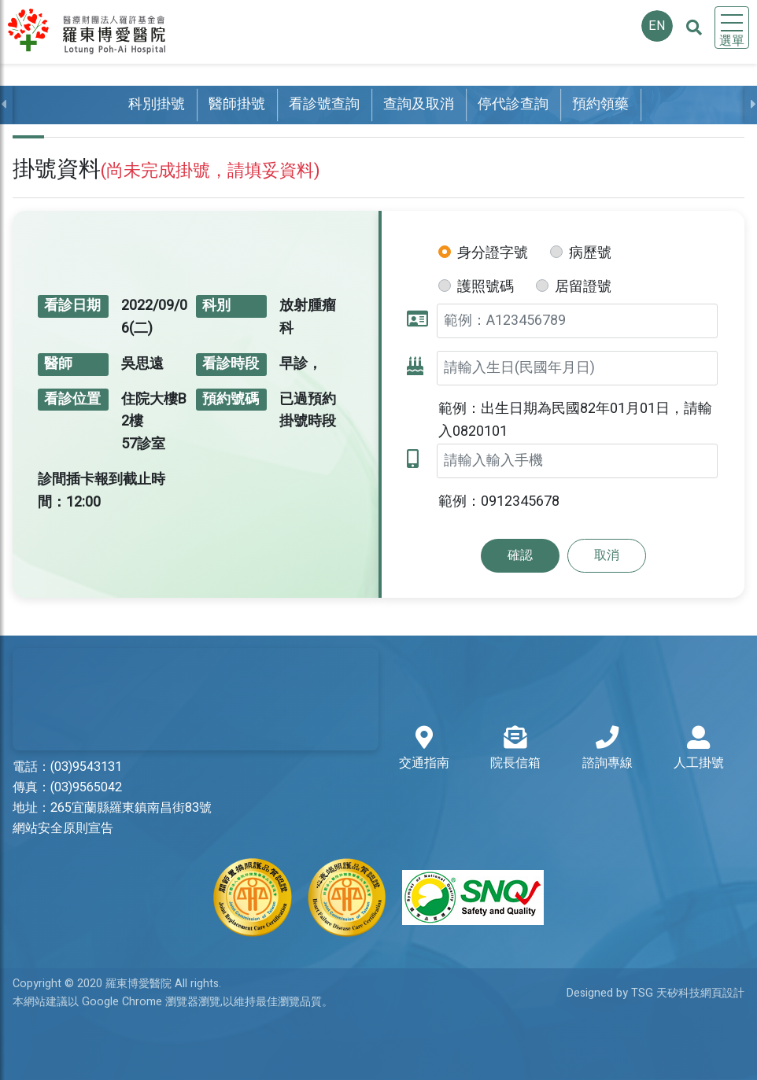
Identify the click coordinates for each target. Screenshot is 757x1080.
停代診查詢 (513, 104)
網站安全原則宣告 (63, 828)
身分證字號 (492, 253)
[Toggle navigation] (732, 27)
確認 (520, 555)
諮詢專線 (607, 749)
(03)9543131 (86, 766)
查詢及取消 (418, 104)
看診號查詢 (324, 104)
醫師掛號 (237, 104)
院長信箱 (515, 749)
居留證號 (583, 286)
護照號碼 (485, 286)
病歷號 (590, 253)
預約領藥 (600, 104)
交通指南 (424, 749)
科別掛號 (156, 104)
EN (657, 26)
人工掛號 (699, 749)
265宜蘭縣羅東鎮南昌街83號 (131, 807)
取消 (606, 555)
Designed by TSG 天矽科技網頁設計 (655, 993)
